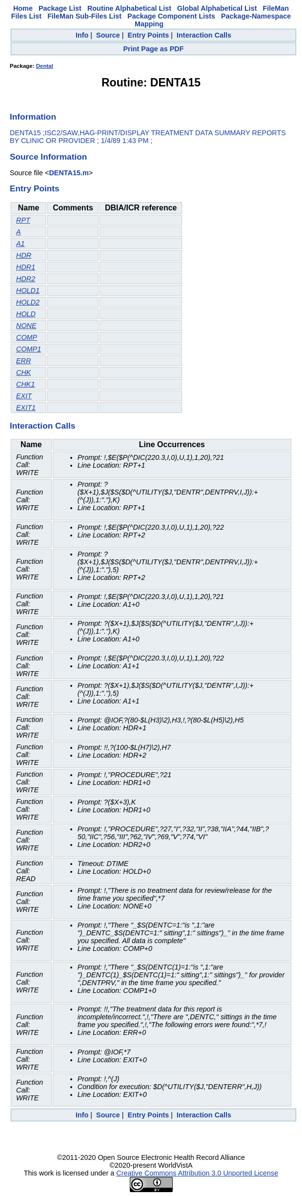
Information (33, 117)
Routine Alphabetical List (129, 8)
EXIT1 (26, 408)
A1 (20, 243)
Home (23, 8)
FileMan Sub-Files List (84, 16)
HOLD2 (28, 302)
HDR (23, 255)
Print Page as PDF (153, 49)
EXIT (24, 396)
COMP (26, 337)
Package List (60, 8)
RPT (23, 220)
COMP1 (28, 349)
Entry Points (148, 35)
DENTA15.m (68, 173)
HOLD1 (28, 290)
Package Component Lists (171, 16)
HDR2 (25, 279)
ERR (23, 361)
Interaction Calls (204, 35)
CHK (23, 372)
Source (108, 35)
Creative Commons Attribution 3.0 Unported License (197, 1173)
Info (82, 35)
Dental (44, 66)
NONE (26, 326)
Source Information (48, 157)
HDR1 (25, 267)
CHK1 (25, 384)
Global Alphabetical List (217, 8)
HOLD (26, 314)
